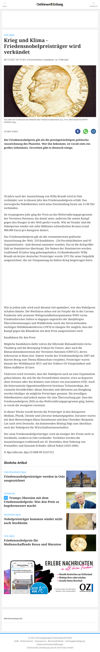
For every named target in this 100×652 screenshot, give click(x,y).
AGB (16, 641)
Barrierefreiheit (55, 641)
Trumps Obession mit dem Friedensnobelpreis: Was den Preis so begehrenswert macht (31, 502)
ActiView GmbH (65, 647)
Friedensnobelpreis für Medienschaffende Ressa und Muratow (32, 542)
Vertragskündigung (75, 641)
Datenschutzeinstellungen (50, 644)
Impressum (40, 641)
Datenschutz (26, 641)
